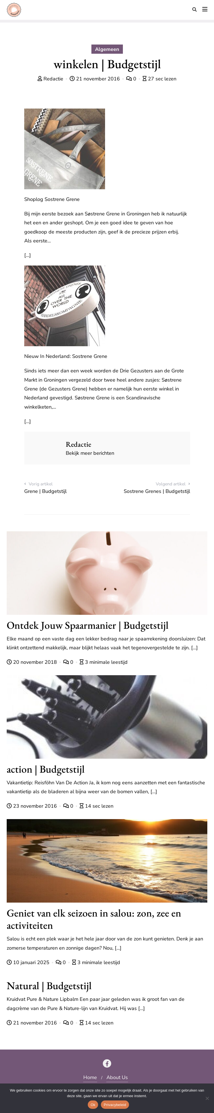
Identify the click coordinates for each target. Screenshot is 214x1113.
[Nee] (207, 1098)
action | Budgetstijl (46, 769)
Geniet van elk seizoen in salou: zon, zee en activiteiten (94, 919)
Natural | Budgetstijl (49, 985)
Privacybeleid (115, 1105)
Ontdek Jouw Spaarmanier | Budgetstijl (88, 625)
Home (90, 1077)
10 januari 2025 (29, 962)
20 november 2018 (32, 662)
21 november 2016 (95, 78)
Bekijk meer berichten (90, 453)
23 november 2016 (32, 806)
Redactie (51, 78)
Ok (93, 1105)
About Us (117, 1077)
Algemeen (107, 49)
